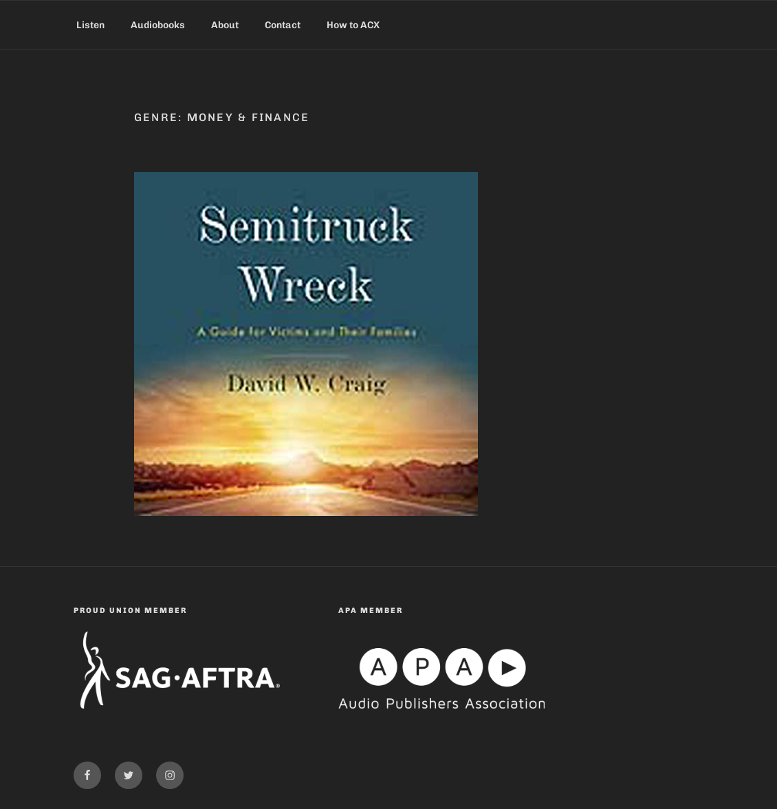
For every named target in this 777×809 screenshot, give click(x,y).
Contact (282, 25)
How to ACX (353, 25)
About (225, 25)
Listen (90, 25)
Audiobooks (158, 25)
